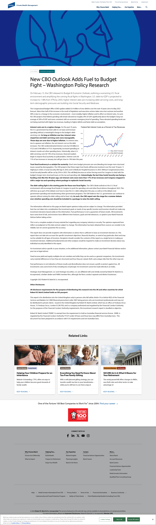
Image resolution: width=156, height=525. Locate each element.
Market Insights (71, 455)
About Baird (114, 455)
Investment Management (47, 71)
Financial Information (100, 492)
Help (33, 492)
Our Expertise (129, 7)
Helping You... (116, 7)
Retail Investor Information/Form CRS (102, 2)
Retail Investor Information (118, 473)
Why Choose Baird (102, 7)
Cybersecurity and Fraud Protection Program (50, 496)
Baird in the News (72, 463)
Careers (85, 452)
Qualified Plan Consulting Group (120, 477)
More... (139, 7)
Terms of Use (85, 492)
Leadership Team (115, 470)
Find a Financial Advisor (121, 2)
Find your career (109, 403)
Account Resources (116, 459)
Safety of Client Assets (76, 496)
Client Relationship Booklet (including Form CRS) (104, 496)
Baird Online (134, 2)
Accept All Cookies (133, 519)
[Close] (153, 519)
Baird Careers (87, 459)
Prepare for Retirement (52, 459)
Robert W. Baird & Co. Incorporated (46, 511)
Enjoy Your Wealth (51, 463)
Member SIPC (108, 513)
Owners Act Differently (32, 455)
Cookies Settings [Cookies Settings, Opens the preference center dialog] (105, 519)
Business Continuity (117, 492)
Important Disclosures (72, 513)
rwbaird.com (144, 2)
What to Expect (30, 459)
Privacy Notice (72, 492)
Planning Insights (72, 459)
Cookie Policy (15, 523)
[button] (146, 7)
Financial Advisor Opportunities (93, 455)
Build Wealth (49, 455)
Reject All (119, 519)
